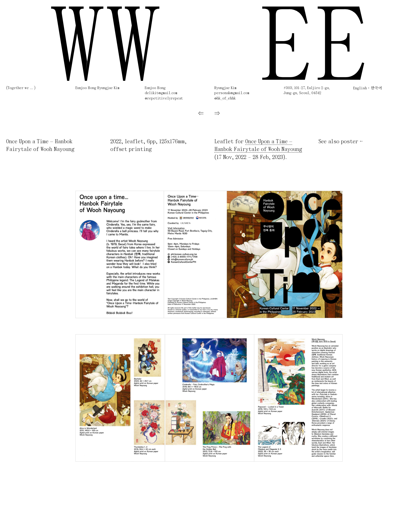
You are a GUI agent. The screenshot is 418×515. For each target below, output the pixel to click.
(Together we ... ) (20, 88)
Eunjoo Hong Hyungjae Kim (97, 88)
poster (349, 142)
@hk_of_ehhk (225, 99)
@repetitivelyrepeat (164, 99)
